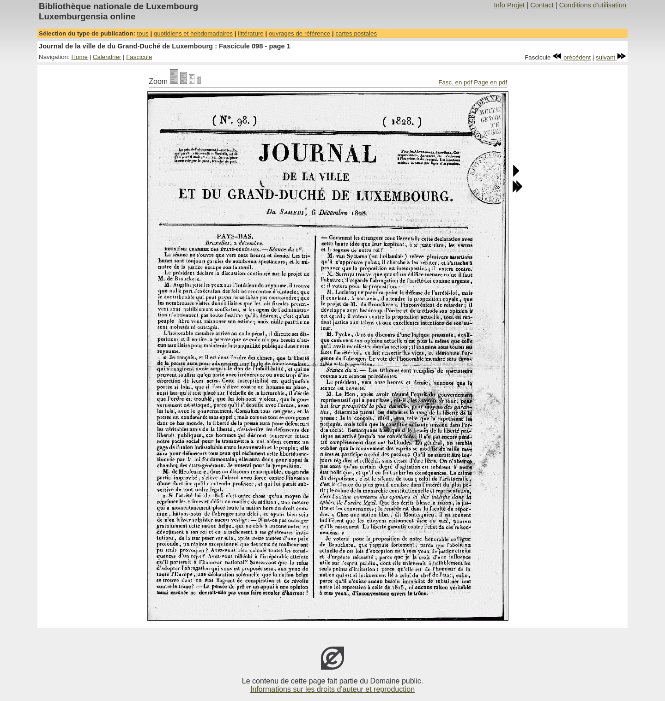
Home (79, 56)
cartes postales (356, 33)
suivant (611, 57)
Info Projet (509, 5)
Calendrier (107, 56)
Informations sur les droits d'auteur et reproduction (332, 689)
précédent (571, 57)
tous (143, 33)
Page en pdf (490, 82)
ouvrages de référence (299, 33)
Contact (542, 5)
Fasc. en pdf (455, 82)
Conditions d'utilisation (592, 5)
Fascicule (139, 56)
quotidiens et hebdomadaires (193, 33)
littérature (251, 33)
